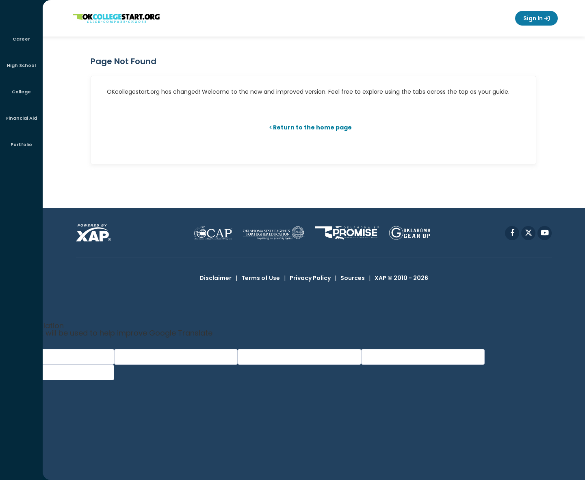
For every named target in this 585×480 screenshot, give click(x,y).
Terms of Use (260, 278)
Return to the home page (312, 127)
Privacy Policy (310, 278)
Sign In (536, 18)
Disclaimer (215, 278)
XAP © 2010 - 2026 (401, 278)
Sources (352, 278)
